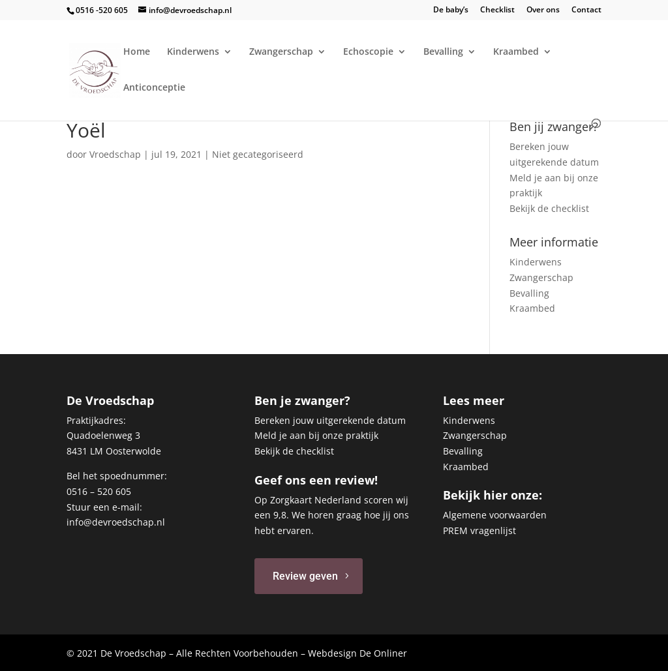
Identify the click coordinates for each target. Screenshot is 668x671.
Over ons (543, 10)
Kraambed (516, 52)
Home (136, 52)
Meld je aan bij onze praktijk (316, 435)
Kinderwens (193, 52)
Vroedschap (115, 154)
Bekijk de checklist (549, 208)
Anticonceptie (154, 88)
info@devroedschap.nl (116, 522)
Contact (586, 10)
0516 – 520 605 (99, 491)
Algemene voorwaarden (495, 515)
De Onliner (383, 653)
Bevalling (443, 52)
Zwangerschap (281, 52)
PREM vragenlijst (479, 530)
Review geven (305, 576)
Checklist (497, 10)
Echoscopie (368, 52)
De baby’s (450, 10)
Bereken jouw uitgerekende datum (330, 420)
